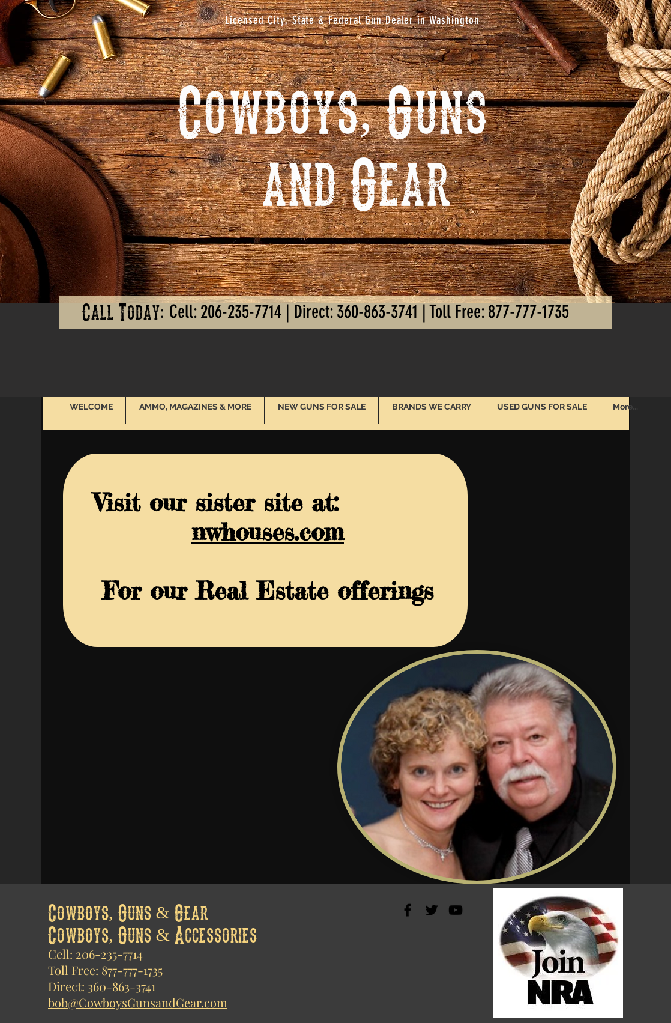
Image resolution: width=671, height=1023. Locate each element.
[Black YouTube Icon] (455, 910)
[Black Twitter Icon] (431, 910)
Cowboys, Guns (332, 108)
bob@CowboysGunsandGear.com (137, 1002)
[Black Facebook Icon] (407, 910)
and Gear (314, 180)
